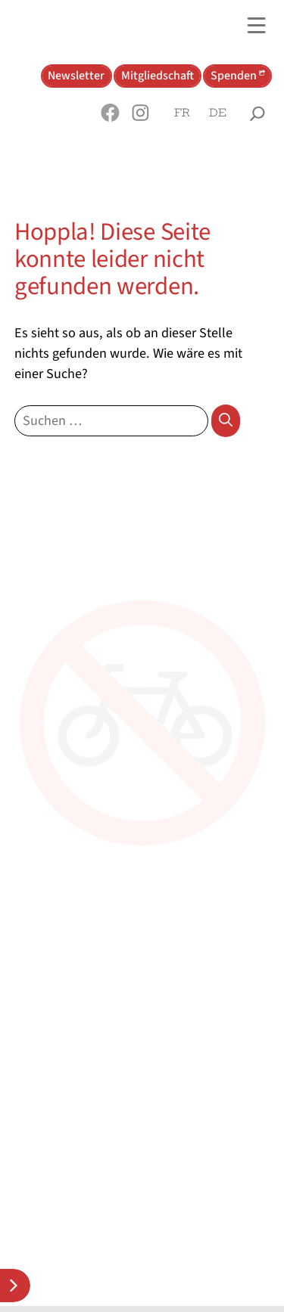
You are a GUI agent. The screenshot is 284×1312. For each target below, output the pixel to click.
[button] (110, 113)
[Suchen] (225, 420)
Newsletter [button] (76, 75)
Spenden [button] (234, 75)
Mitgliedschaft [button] (157, 75)
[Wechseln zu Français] (182, 113)
